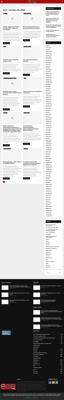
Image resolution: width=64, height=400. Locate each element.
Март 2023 (48, 116)
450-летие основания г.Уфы (8, 78)
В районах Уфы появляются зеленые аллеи (11, 60)
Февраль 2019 (49, 206)
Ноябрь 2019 (48, 190)
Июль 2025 (48, 64)
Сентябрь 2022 (49, 127)
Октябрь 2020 (49, 169)
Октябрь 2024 (49, 80)
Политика (8, 148)
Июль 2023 (48, 108)
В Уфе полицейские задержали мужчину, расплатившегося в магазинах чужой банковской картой (51, 311)
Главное (25, 13)
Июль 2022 (48, 130)
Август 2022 (48, 129)
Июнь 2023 (48, 110)
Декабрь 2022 (49, 121)
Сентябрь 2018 (49, 215)
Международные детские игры (52, 246)
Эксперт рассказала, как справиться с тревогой (51, 285)
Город (5, 46)
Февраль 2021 (49, 162)
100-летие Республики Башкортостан (50, 225)
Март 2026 (48, 49)
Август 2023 (48, 106)
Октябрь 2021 (49, 147)
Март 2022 (48, 138)
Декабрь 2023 (49, 99)
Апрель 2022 (48, 136)
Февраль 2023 (49, 117)
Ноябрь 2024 (48, 79)
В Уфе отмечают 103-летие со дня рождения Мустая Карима (31, 27)
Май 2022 (48, 134)
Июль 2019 (48, 197)
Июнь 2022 (48, 132)
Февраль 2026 (49, 51)
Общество (5, 13)
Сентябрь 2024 (49, 82)
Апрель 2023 (48, 114)
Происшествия (49, 257)
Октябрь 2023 (49, 103)
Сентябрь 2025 (49, 60)
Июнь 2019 (48, 199)
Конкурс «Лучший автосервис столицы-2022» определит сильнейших (11, 28)
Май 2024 (48, 90)
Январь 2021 (48, 164)
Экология (48, 265)
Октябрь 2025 (49, 58)
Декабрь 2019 (49, 188)
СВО (46, 259)
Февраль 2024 (49, 95)
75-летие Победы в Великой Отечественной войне (44, 337)
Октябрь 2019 (49, 191)
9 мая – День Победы (50, 232)
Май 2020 (48, 178)
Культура (48, 244)
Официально (48, 254)
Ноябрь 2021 (48, 145)
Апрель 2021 (48, 158)
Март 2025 (48, 71)
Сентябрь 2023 (49, 105)
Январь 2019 (48, 208)
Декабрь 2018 (49, 210)
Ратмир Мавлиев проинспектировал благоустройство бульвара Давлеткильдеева (30, 128)
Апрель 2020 (48, 180)
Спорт (47, 263)
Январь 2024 (48, 97)
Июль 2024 (48, 86)
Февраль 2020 (49, 184)
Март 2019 (48, 204)
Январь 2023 (48, 119)
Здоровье (48, 242)
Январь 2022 (48, 141)
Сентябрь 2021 (49, 149)
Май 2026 (48, 45)
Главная (4, 7)
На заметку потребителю (51, 248)
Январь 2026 (48, 53)
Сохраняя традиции (50, 261)
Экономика (26, 148)
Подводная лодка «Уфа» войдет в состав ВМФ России (12, 162)
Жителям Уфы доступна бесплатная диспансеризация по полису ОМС (48, 301)
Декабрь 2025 (49, 55)
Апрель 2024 (48, 92)
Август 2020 (48, 173)
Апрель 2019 (48, 202)
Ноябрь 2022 (48, 123)
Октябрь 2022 (9, 7)
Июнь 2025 (48, 66)
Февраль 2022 (49, 140)
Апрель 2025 (48, 69)
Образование (48, 250)
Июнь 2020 (48, 177)
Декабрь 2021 (49, 143)
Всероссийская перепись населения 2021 (51, 237)
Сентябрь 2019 (49, 193)
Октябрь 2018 (49, 214)
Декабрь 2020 (49, 166)
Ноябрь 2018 (48, 212)
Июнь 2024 (48, 88)
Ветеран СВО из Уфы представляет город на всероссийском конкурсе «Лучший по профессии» (53, 26)
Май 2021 (48, 156)
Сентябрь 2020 (49, 171)
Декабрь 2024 (49, 77)
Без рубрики (48, 234)
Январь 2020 (48, 186)
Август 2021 (48, 151)
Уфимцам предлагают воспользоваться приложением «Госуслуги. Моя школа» (53, 35)
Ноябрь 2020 (48, 167)
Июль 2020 (48, 175)
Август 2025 (48, 62)
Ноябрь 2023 (48, 101)
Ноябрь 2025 (48, 56)
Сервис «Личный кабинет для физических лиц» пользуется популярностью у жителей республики (51, 318)
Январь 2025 (48, 75)
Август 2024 (48, 84)
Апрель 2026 (48, 47)
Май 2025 (48, 68)
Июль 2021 (48, 153)
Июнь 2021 (48, 154)
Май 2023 (48, 112)
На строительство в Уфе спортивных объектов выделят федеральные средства (32, 163)
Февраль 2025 (49, 73)
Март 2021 (48, 160)
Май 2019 (48, 201)
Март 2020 (48, 182)
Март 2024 (48, 93)
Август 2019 (48, 195)
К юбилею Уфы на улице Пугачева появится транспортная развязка (12, 93)
